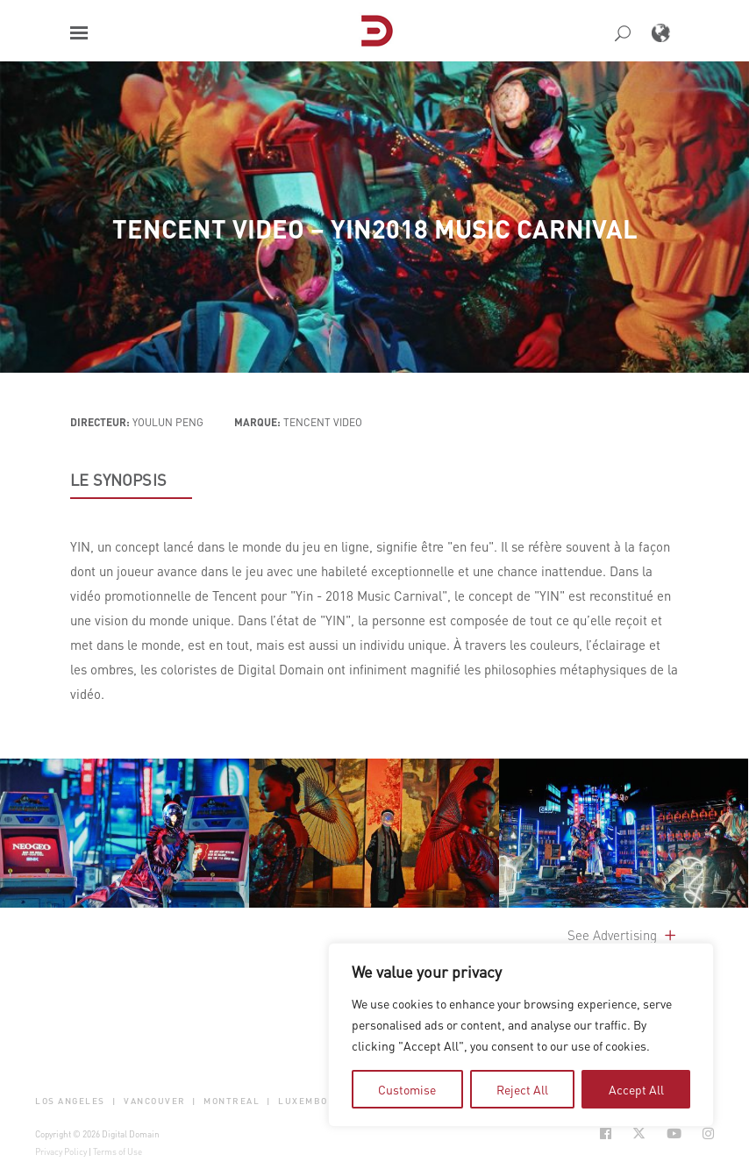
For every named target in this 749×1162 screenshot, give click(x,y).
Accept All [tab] (636, 1089)
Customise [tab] (407, 1089)
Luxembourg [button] (313, 1101)
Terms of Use (117, 1151)
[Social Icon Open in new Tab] (605, 1133)
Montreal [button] (231, 1101)
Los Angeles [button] (70, 1101)
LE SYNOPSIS (118, 480)
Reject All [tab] (522, 1089)
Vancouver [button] (155, 1101)
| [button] (114, 1101)
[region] (521, 1035)
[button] (79, 32)
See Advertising (623, 935)
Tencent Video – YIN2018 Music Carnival (375, 228)
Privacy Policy (61, 1151)
